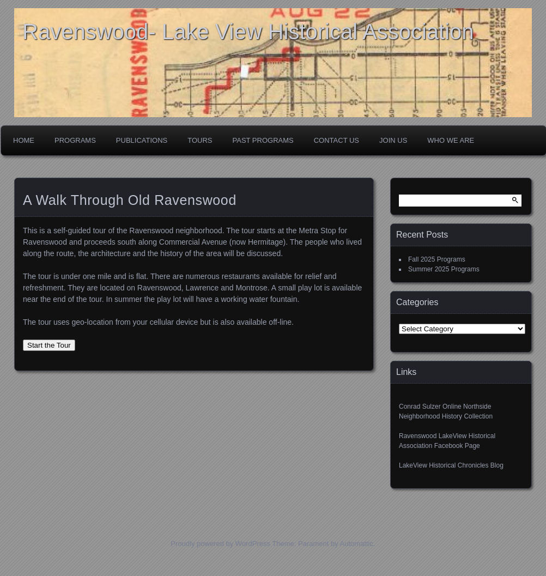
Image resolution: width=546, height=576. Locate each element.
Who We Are (450, 140)
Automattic (356, 543)
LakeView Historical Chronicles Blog (451, 465)
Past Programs (263, 140)
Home (23, 140)
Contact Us (336, 140)
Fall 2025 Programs (436, 259)
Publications (141, 140)
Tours (199, 140)
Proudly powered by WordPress (220, 543)
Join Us (393, 140)
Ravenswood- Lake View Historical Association (248, 32)
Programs (75, 140)
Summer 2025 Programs (444, 269)
